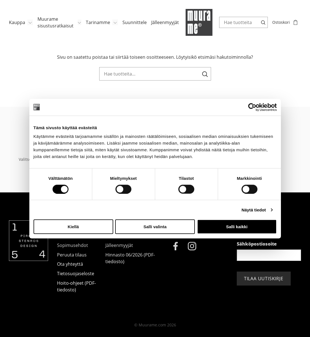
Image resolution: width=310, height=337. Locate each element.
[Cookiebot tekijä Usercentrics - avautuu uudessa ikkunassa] (252, 107)
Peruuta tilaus (72, 255)
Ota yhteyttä (70, 264)
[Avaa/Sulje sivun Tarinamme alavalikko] (115, 22)
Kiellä (73, 226)
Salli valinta (155, 226)
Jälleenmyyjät (165, 22)
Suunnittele (134, 22)
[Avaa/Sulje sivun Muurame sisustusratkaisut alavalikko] (79, 22)
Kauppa (17, 22)
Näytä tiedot (254, 209)
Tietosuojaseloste (75, 273)
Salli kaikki (237, 226)
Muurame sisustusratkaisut (55, 22)
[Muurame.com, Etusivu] (199, 22)
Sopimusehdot (72, 245)
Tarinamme (98, 22)
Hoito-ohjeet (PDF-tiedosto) (76, 286)
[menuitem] (21, 22)
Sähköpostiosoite (257, 244)
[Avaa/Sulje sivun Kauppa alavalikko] (30, 22)
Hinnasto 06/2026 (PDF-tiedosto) (130, 258)
